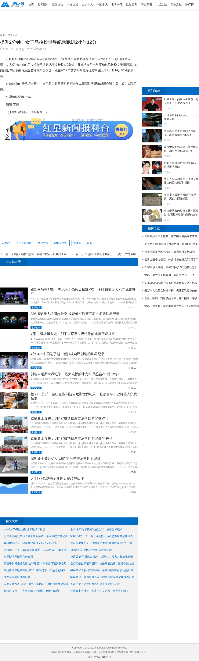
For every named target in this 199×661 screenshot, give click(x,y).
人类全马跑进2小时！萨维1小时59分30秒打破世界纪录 (36, 583)
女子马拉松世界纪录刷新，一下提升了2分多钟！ (109, 254)
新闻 (89, 243)
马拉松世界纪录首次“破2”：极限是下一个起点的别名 (34, 570)
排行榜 (189, 4)
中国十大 (102, 4)
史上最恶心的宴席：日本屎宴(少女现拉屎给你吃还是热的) (181, 212)
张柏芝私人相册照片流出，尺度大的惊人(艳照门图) (181, 180)
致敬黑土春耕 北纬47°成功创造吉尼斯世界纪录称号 (69, 418)
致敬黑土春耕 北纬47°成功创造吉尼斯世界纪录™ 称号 (72, 438)
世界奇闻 (117, 4)
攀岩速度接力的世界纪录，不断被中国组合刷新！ (33, 590)
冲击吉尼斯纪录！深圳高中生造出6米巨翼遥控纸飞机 (101, 543)
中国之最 (72, 4)
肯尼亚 (77, 243)
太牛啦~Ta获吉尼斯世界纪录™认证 (57, 479)
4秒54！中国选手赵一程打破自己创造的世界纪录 (67, 354)
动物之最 (176, 4)
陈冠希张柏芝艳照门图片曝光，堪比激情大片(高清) (180, 133)
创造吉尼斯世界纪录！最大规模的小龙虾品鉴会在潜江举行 (75, 374)
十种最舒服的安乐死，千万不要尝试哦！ (181, 117)
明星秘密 (146, 4)
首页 (31, 4)
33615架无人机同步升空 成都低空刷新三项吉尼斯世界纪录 (75, 314)
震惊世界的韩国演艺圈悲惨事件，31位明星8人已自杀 (181, 148)
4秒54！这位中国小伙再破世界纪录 (91, 549)
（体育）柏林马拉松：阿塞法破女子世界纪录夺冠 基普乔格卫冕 (48, 254)
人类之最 (161, 4)
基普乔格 (43, 243)
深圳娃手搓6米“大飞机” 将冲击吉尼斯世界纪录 (65, 458)
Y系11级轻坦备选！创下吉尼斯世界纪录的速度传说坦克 (73, 334)
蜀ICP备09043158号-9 (99, 657)
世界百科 (131, 4)
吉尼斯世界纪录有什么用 (18, 556)
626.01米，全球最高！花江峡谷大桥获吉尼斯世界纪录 (102, 577)
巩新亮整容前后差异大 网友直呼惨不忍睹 (180, 164)
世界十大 (87, 4)
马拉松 (6, 243)
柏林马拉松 (60, 243)
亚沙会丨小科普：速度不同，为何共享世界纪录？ (99, 590)
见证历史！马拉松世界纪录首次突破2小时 (95, 583)
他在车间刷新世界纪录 (17, 577)
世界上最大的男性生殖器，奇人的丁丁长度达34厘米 (181, 101)
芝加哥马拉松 (24, 243)
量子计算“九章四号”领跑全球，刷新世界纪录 (96, 529)
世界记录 (43, 4)
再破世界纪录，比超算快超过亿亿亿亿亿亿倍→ (32, 543)
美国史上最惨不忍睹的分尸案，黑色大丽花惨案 (180, 196)
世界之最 (57, 4)
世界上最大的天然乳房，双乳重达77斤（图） (171, 275)
